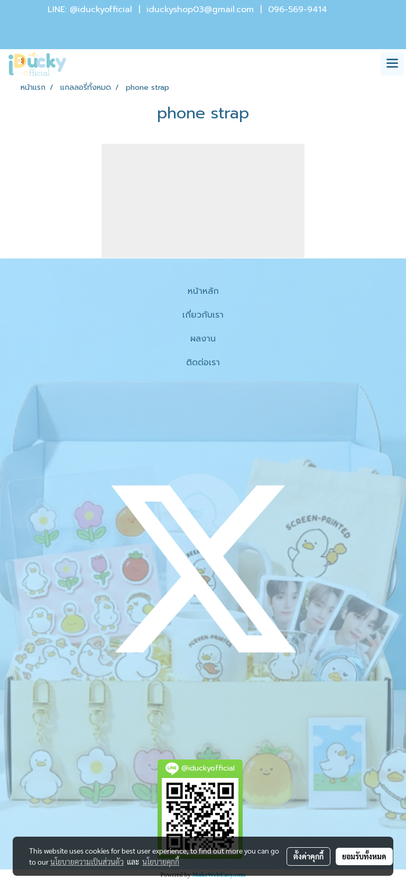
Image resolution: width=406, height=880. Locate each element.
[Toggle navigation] (392, 64)
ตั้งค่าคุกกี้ (308, 856)
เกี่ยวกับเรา (203, 315)
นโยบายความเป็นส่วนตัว (87, 861)
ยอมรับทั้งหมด (364, 856)
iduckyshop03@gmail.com (200, 9)
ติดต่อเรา (203, 362)
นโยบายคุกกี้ (160, 861)
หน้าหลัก (203, 291)
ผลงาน (203, 338)
